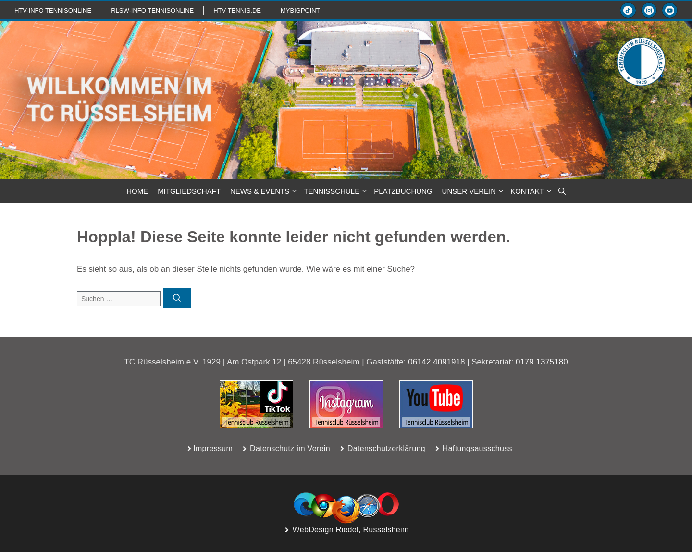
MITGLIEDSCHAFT (189, 191)
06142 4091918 (436, 361)
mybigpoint (300, 10)
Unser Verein (474, 191)
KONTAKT (532, 191)
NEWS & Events (264, 191)
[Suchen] (177, 298)
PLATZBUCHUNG (403, 191)
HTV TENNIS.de (237, 10)
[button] (562, 191)
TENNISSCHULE (336, 191)
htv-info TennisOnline (52, 10)
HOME (137, 191)
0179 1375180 (542, 361)
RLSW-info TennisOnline (152, 10)
